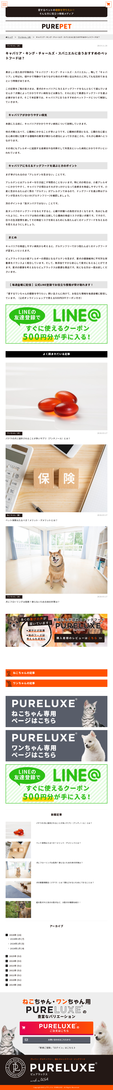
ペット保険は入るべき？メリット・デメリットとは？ (32, 520)
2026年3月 (15, 938)
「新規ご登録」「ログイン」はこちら (56, 1047)
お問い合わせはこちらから (59, 1039)
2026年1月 (15, 948)
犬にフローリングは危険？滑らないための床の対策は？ (33, 601)
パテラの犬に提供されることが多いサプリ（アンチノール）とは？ (38, 438)
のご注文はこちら (59, 1027)
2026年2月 (15, 943)
